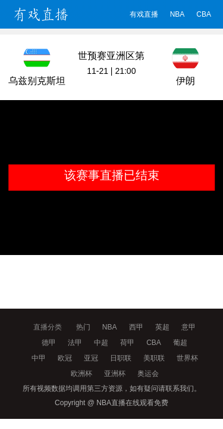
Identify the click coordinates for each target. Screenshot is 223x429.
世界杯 (187, 358)
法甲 (75, 342)
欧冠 (65, 358)
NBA (177, 14)
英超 (162, 327)
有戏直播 (144, 14)
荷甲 (127, 342)
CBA (203, 14)
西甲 (136, 327)
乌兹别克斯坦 (36, 81)
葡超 (180, 342)
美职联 (154, 358)
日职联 (120, 358)
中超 (101, 342)
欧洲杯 (81, 373)
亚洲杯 (114, 373)
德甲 (49, 342)
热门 (83, 327)
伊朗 (185, 81)
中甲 (39, 358)
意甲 (188, 327)
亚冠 (91, 358)
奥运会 (148, 373)
